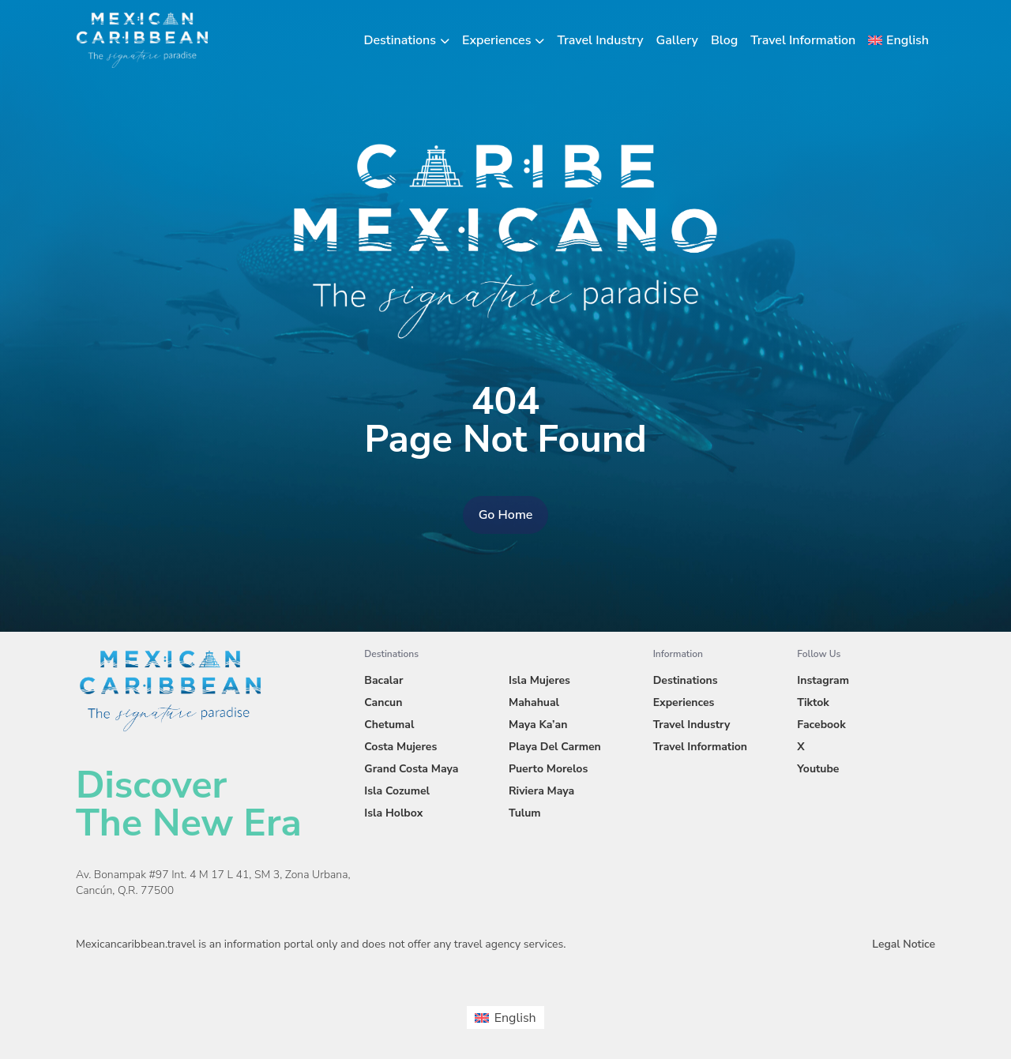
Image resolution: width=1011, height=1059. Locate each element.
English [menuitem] (515, 1018)
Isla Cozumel (397, 790)
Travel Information (802, 40)
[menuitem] (898, 40)
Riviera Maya (541, 790)
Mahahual (534, 702)
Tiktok (813, 702)
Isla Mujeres (539, 680)
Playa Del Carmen (555, 746)
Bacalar (383, 680)
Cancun (383, 702)
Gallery (677, 40)
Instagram (823, 680)
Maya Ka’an (538, 724)
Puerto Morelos (548, 768)
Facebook (821, 724)
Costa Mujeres (400, 746)
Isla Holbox (393, 813)
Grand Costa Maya (411, 768)
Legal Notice (903, 944)
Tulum (525, 813)
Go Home (506, 515)
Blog (724, 40)
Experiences (496, 40)
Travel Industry (600, 40)
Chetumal (389, 724)
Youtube (818, 768)
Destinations (400, 40)
